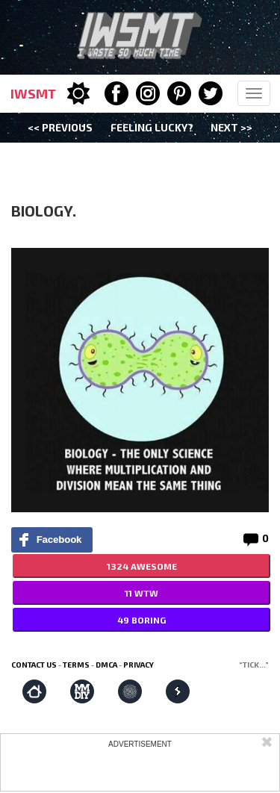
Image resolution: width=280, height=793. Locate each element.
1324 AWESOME (142, 566)
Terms (76, 664)
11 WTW (141, 593)
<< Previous (60, 127)
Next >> (231, 127)
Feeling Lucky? (152, 127)
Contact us (34, 664)
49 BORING (141, 620)
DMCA (106, 664)
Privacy (138, 664)
